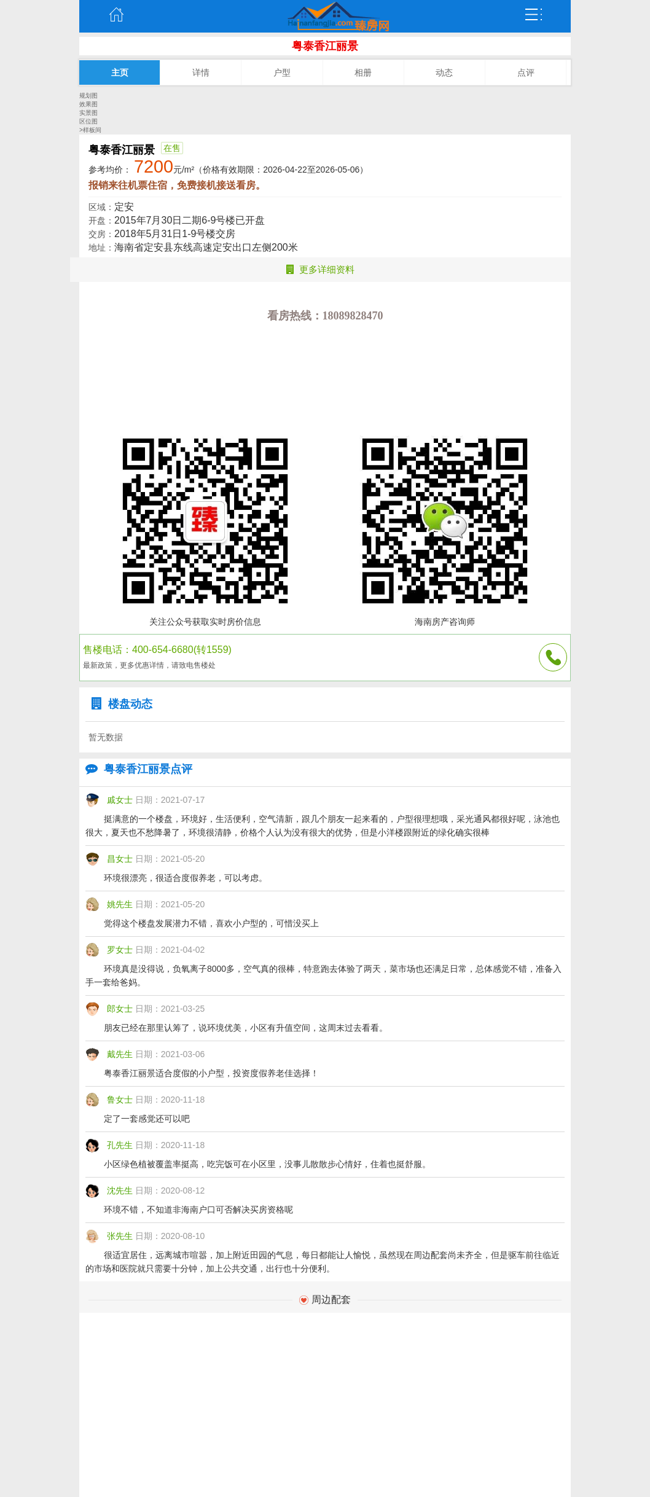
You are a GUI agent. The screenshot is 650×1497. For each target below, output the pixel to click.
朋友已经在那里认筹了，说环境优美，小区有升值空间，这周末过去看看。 (246, 1028)
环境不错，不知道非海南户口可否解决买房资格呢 (198, 1209)
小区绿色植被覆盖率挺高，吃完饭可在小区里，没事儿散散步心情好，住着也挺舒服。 (267, 1164)
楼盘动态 (118, 704)
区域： (101, 207)
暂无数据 (105, 737)
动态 (444, 72)
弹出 (534, 14)
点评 (525, 72)
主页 (116, 14)
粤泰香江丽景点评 (135, 769)
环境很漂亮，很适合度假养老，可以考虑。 (185, 878)
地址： (101, 247)
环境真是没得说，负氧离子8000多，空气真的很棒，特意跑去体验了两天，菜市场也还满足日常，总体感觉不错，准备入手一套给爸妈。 (323, 975)
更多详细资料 (320, 269)
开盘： (101, 220)
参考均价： (109, 169)
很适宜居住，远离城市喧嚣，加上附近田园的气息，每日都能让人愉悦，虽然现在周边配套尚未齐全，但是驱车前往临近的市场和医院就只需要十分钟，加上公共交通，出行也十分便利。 (322, 1261)
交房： (101, 234)
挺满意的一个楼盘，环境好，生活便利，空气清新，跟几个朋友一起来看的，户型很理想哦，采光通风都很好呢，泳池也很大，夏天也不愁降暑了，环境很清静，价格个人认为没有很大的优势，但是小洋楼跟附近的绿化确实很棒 (322, 825)
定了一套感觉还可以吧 (147, 1119)
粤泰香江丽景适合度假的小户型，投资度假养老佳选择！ (211, 1073)
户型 (282, 72)
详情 (200, 72)
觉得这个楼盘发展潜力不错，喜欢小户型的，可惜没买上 (211, 923)
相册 (363, 72)
